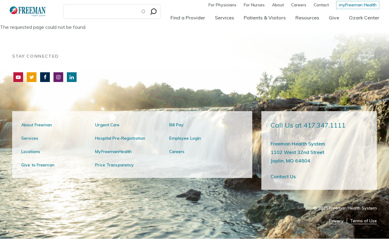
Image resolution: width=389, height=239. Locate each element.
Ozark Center (364, 18)
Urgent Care (107, 125)
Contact (321, 5)
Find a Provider (187, 18)
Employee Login (185, 138)
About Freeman (36, 125)
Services (224, 18)
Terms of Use (363, 221)
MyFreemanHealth (113, 151)
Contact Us (283, 176)
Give (334, 18)
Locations (30, 151)
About (278, 5)
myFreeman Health (358, 5)
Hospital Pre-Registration (120, 138)
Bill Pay (176, 125)
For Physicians (222, 5)
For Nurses (254, 5)
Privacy (336, 221)
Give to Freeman (37, 165)
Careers (298, 5)
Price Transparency (114, 165)
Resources (307, 18)
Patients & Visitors (265, 18)
